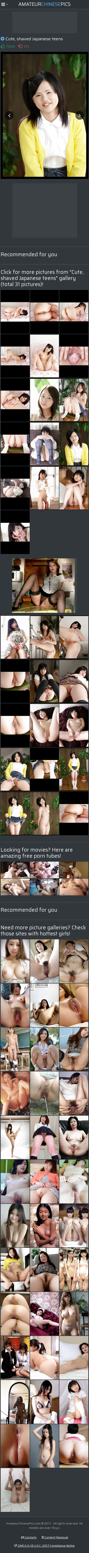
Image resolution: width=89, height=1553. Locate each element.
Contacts (29, 1537)
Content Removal (55, 1537)
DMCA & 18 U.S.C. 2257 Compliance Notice (44, 1545)
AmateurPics (44, 4)
